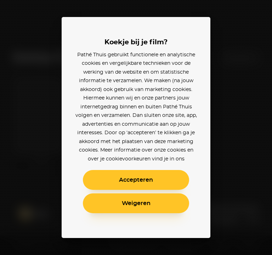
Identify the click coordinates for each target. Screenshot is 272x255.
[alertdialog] (136, 127)
